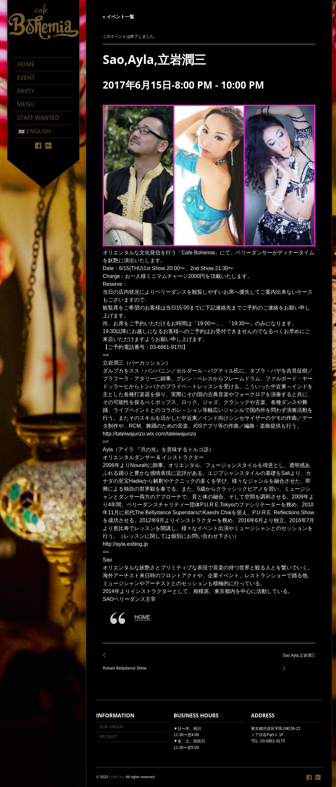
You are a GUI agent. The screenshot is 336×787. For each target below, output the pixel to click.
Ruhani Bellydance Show (126, 664)
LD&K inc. (117, 777)
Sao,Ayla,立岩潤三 (297, 659)
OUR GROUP (111, 727)
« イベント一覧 (118, 16)
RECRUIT (108, 736)
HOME (142, 617)
